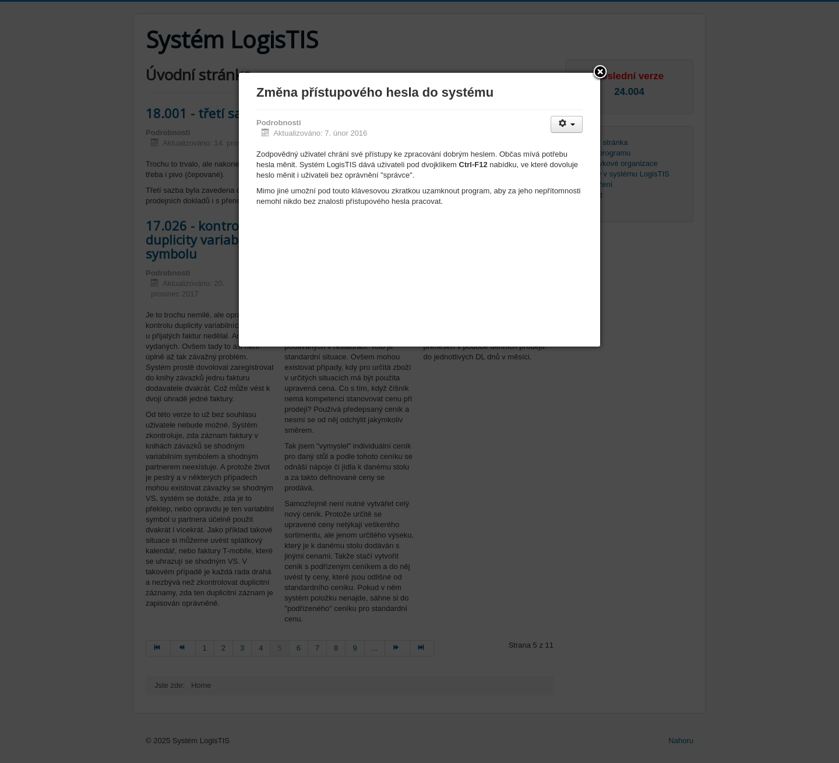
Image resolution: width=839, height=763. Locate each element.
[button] (600, 73)
